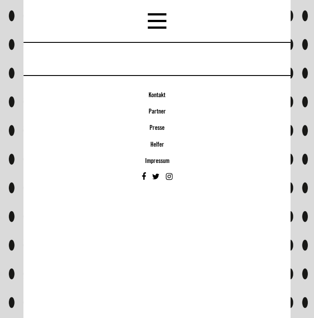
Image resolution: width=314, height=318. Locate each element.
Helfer (157, 145)
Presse (157, 128)
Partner (157, 112)
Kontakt (157, 95)
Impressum (157, 161)
